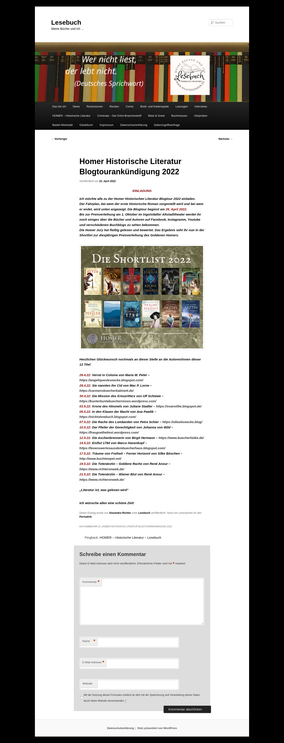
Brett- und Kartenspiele (154, 106)
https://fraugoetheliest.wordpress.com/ (109, 432)
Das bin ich (59, 106)
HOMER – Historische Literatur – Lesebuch (130, 537)
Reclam (114, 106)
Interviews (200, 106)
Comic (130, 106)
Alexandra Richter (120, 512)
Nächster (225, 138)
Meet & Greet (156, 115)
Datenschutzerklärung (133, 125)
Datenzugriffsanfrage (167, 125)
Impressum (106, 125)
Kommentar (91, 582)
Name (88, 641)
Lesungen (182, 106)
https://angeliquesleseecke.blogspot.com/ (111, 380)
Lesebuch (66, 22)
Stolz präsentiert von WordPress (157, 728)
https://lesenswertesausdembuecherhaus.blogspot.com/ (122, 448)
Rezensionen (95, 106)
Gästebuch (86, 125)
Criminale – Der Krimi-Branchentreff (119, 115)
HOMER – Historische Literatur (71, 115)
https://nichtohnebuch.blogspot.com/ (107, 417)
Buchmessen (179, 115)
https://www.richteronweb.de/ (101, 469)
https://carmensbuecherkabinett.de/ (106, 390)
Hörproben (200, 115)
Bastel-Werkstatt (62, 125)
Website (87, 683)
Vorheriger (59, 138)
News (76, 106)
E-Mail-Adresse (93, 662)
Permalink (85, 516)
